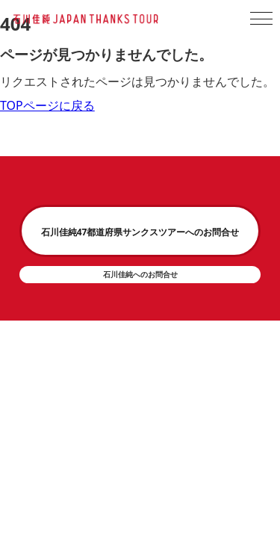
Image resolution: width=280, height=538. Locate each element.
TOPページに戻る (47, 105)
